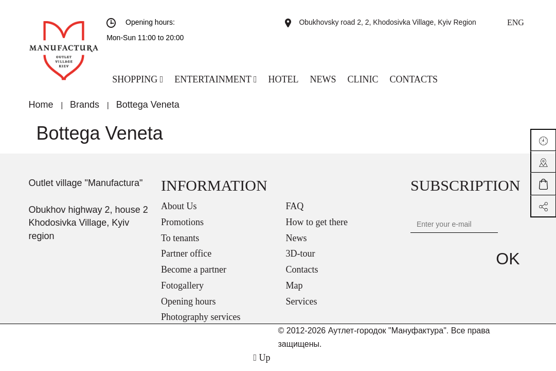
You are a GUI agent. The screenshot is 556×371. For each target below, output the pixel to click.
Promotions (182, 222)
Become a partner (193, 269)
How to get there (317, 222)
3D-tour (300, 253)
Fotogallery (182, 285)
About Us (179, 206)
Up (261, 357)
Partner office (186, 253)
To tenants (180, 238)
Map (294, 285)
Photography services (200, 317)
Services (301, 301)
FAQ (295, 206)
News (296, 238)
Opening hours (188, 301)
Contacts (302, 269)
